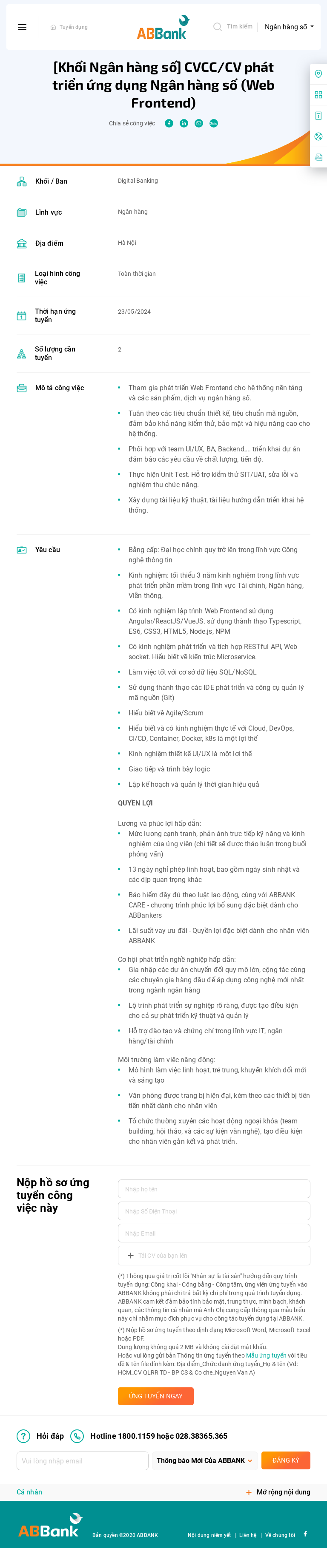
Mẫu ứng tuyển (266, 1355)
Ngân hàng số (287, 27)
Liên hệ (247, 1535)
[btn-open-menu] (22, 27)
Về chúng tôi (280, 1535)
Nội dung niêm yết (209, 1535)
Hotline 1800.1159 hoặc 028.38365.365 (148, 1436)
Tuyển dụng (74, 27)
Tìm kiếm (232, 27)
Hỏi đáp (40, 1436)
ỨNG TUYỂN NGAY (156, 1396)
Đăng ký (285, 1460)
